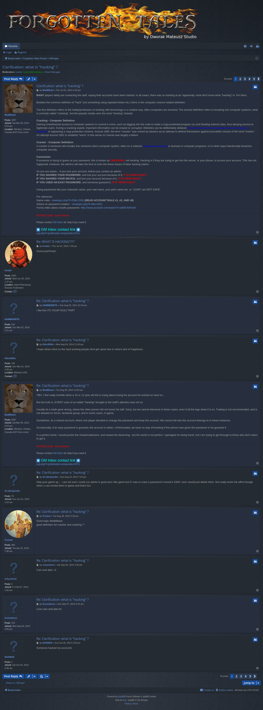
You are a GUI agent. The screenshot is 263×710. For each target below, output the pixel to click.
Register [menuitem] (258, 46)
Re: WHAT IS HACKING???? (55, 242)
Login (9, 52)
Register (22, 52)
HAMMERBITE (12, 319)
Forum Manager (52, 72)
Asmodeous (11, 618)
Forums (13, 46)
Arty (124, 700)
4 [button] (249, 79)
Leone (19, 72)
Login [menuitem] (252, 46)
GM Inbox (58, 222)
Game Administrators (33, 72)
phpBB (121, 696)
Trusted (9, 540)
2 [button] (240, 79)
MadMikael (10, 115)
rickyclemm (11, 579)
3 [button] (245, 79)
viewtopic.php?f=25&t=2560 (68, 200)
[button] (259, 79)
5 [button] (254, 79)
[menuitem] (245, 46)
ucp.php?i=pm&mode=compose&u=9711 (58, 233)
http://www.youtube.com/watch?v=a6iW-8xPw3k (108, 207)
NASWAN (9, 657)
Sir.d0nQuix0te (12, 491)
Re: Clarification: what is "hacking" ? (62, 301)
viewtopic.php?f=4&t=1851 (87, 204)
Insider (8, 270)
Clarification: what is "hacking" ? (30, 67)
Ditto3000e (10, 358)
